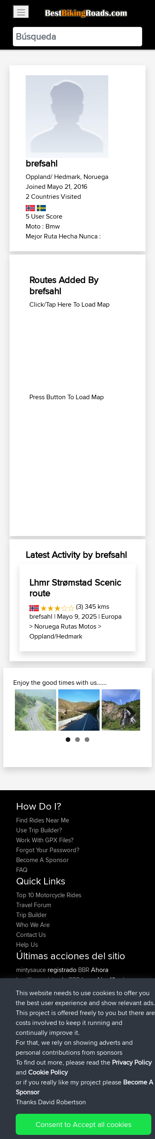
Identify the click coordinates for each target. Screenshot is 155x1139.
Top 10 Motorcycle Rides (48, 895)
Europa (111, 616)
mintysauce (32, 969)
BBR (83, 969)
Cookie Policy (24, 1117)
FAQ (21, 869)
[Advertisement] (77, 351)
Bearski (27, 1009)
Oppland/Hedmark (55, 636)
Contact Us (31, 934)
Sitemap (93, 1107)
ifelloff (24, 1019)
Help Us (27, 944)
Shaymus (29, 1039)
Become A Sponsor (42, 859)
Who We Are (33, 924)
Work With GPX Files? (45, 840)
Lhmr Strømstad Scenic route (75, 588)
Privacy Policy (127, 1107)
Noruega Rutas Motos (65, 626)
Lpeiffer (27, 979)
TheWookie (32, 989)
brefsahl (40, 616)
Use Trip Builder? (39, 830)
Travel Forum (33, 905)
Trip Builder (31, 914)
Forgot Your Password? (47, 850)
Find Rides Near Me (42, 820)
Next (127, 710)
